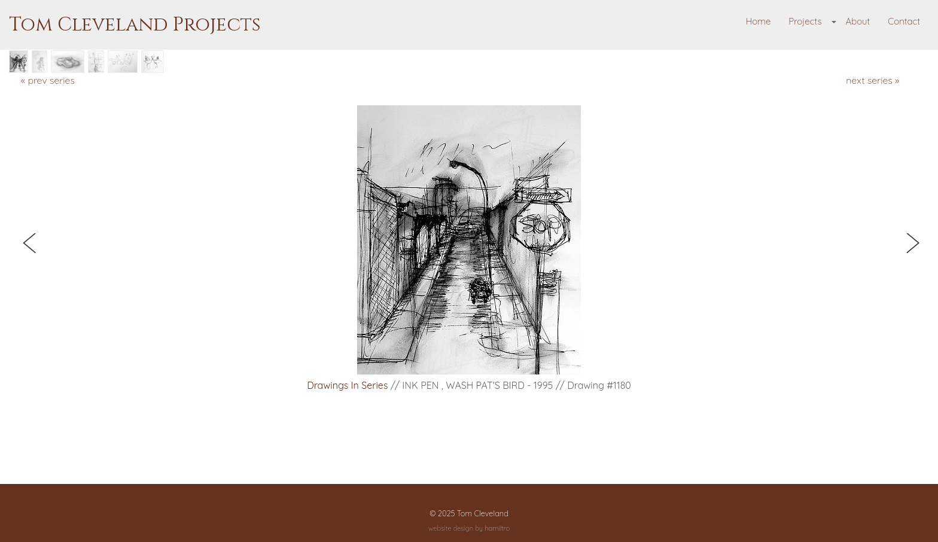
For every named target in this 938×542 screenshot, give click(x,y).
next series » (872, 80)
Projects (804, 21)
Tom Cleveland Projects (135, 25)
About (857, 21)
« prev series (48, 80)
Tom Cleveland (482, 513)
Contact (904, 21)
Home (758, 21)
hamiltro (497, 528)
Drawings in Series (347, 385)
